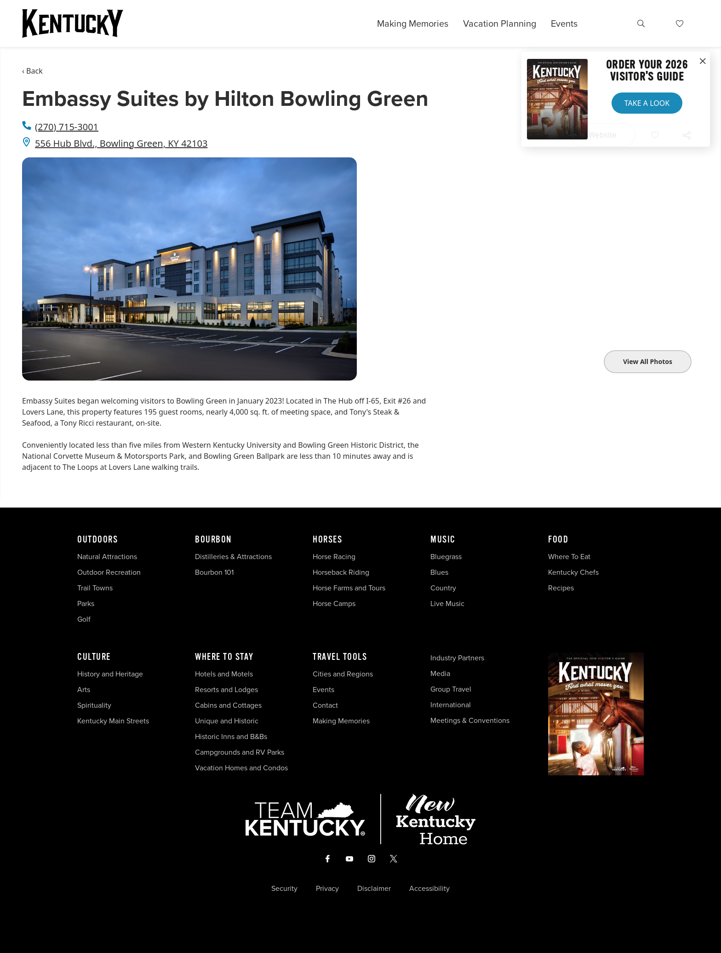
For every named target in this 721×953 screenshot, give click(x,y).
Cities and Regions (343, 674)
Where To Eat (569, 556)
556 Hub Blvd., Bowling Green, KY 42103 (121, 143)
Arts (83, 689)
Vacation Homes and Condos (241, 767)
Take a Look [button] (647, 103)
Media (440, 673)
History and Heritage (111, 674)
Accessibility (429, 888)
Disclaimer (374, 888)
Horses (327, 539)
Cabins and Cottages (228, 705)
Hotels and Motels (224, 674)
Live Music (447, 603)
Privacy (327, 888)
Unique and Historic (226, 721)
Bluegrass (446, 556)
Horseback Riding (341, 572)
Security (284, 888)
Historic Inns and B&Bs (231, 736)
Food (558, 539)
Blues (439, 572)
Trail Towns (95, 588)
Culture (94, 657)
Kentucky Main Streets (113, 721)
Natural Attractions (107, 556)
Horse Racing (334, 556)
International (450, 704)
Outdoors (97, 539)
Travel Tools (340, 657)
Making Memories (412, 23)
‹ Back (32, 71)
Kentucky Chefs (573, 572)
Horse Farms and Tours (349, 588)
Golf (84, 619)
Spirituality (95, 705)
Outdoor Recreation (109, 572)
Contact (325, 705)
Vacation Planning (499, 23)
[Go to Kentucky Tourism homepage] (72, 23)
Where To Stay (224, 657)
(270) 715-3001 (66, 127)
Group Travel (450, 689)
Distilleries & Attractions (233, 556)
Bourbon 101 (214, 572)
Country (443, 588)
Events (564, 23)
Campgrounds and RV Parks (239, 752)
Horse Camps (334, 603)
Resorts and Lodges (226, 689)
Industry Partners (457, 658)
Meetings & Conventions (469, 720)
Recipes (562, 588)
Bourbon (213, 539)
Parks (85, 603)
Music (443, 539)
